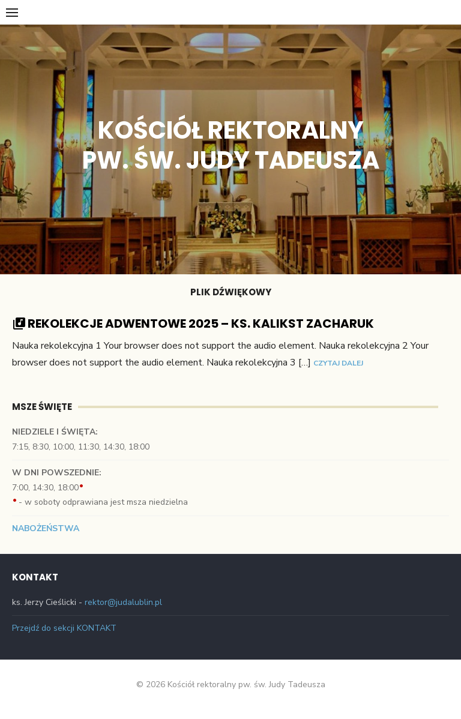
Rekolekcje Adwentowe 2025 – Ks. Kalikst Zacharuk (201, 323)
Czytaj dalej (338, 363)
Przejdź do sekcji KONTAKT (64, 628)
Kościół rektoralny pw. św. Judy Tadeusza (230, 145)
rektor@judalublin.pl (123, 602)
